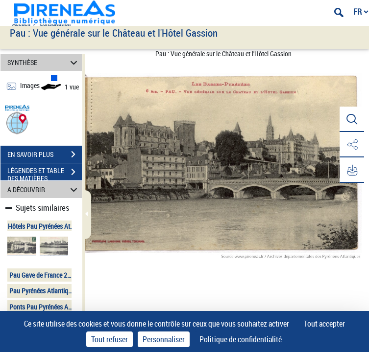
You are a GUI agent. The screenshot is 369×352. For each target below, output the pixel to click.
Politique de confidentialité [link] (240, 339)
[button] (17, 122)
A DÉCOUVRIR (43, 189)
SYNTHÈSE (43, 62)
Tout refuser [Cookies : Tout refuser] (109, 339)
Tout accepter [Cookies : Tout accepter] (324, 323)
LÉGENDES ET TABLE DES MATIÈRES (44, 173)
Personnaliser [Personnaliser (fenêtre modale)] (164, 339)
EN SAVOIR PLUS (44, 154)
